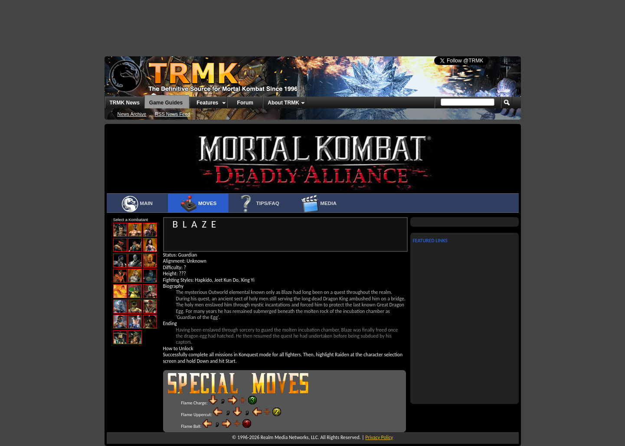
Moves (198, 203)
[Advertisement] (313, 23)
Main (137, 203)
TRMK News (125, 103)
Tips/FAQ (258, 203)
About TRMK (283, 103)
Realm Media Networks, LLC (289, 437)
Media (319, 203)
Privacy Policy (379, 437)
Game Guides (166, 103)
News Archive (132, 114)
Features (207, 103)
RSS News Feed (172, 114)
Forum (245, 103)
